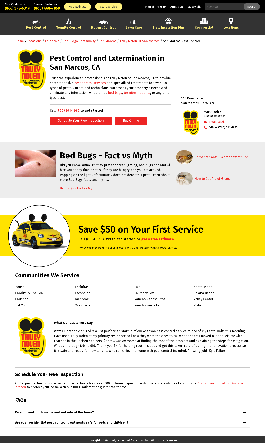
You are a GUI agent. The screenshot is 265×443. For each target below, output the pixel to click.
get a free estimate (157, 239)
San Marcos (107, 41)
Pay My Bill (194, 7)
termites (130, 93)
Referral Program (154, 7)
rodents (144, 93)
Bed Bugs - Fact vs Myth (78, 188)
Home (19, 41)
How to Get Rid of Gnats (212, 179)
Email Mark (217, 122)
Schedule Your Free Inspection (81, 120)
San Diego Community (79, 41)
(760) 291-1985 (68, 110)
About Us (176, 7)
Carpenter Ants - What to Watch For (221, 157)
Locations (34, 41)
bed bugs (115, 93)
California (52, 41)
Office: (223, 127)
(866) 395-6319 (17, 8)
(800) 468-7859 (47, 8)
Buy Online (131, 120)
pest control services (90, 83)
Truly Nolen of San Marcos (140, 41)
